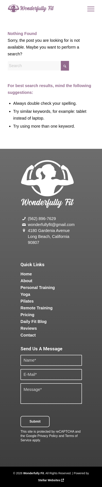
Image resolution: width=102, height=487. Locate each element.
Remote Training (36, 308)
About (26, 280)
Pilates (27, 301)
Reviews (28, 328)
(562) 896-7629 (42, 218)
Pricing (27, 314)
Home (26, 274)
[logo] (42, 8)
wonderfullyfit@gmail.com (51, 224)
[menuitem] (88, 8)
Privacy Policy (47, 436)
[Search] (38, 66)
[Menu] (88, 8)
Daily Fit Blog (33, 321)
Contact (28, 335)
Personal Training (37, 287)
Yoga (25, 294)
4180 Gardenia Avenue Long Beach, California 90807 (49, 236)
